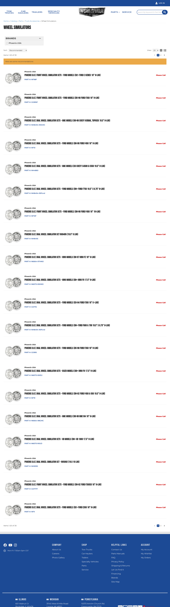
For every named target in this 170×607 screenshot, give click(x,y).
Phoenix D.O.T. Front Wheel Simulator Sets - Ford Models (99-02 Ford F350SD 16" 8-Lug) (62, 477)
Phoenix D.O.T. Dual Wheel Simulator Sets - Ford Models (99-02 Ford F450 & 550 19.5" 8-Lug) (64, 388)
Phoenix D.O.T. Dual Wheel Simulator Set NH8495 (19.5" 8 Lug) (51, 231)
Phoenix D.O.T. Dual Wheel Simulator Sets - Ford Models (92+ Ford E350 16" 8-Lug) (60, 500)
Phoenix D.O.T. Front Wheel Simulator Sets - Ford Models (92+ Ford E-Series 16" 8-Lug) (62, 75)
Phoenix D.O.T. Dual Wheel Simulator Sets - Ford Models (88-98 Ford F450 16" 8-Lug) (61, 142)
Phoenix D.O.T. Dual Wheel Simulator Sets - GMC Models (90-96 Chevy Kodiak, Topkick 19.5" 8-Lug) (67, 120)
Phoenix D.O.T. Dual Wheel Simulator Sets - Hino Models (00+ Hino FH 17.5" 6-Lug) (59, 276)
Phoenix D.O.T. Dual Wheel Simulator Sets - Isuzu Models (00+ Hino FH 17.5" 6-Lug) (60, 365)
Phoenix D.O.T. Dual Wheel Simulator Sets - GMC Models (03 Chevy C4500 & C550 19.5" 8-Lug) (64, 164)
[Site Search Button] (164, 12)
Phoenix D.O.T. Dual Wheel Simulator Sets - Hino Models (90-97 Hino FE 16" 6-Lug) (59, 254)
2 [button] (160, 55)
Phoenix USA (15, 43)
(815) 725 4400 (24, 601)
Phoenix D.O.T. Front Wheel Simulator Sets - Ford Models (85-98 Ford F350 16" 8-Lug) (61, 97)
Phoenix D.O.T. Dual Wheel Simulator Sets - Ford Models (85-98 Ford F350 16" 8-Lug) (61, 343)
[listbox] (17, 50)
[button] (112, 12)
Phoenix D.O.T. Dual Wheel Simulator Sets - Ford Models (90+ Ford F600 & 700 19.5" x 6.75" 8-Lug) (66, 321)
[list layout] (165, 50)
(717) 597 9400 (90, 602)
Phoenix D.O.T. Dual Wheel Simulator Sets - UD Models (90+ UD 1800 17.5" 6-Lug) (59, 432)
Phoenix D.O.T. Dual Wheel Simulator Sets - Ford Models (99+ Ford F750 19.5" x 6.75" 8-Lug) (64, 187)
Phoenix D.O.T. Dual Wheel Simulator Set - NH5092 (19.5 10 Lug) (51, 455)
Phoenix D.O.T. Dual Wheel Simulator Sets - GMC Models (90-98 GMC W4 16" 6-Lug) (59, 410)
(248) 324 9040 (56, 602)
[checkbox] (7, 43)
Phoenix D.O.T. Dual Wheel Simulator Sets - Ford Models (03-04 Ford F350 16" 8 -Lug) (61, 298)
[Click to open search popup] (151, 12)
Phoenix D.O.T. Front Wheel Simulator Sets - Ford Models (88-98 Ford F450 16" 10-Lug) (62, 209)
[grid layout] (161, 50)
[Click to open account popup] (160, 3)
